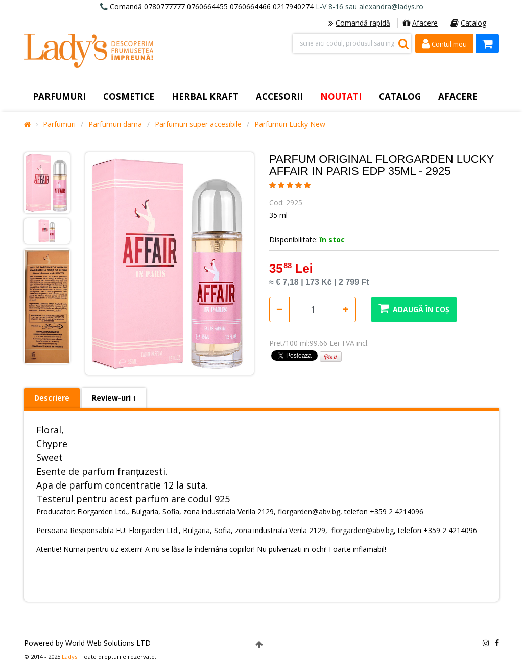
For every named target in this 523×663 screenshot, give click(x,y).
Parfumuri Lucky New (289, 124)
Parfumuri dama (115, 124)
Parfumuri (59, 124)
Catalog (468, 23)
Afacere (420, 23)
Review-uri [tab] (114, 398)
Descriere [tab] (51, 398)
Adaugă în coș (413, 308)
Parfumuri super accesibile (198, 124)
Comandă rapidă (359, 23)
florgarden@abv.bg (309, 511)
